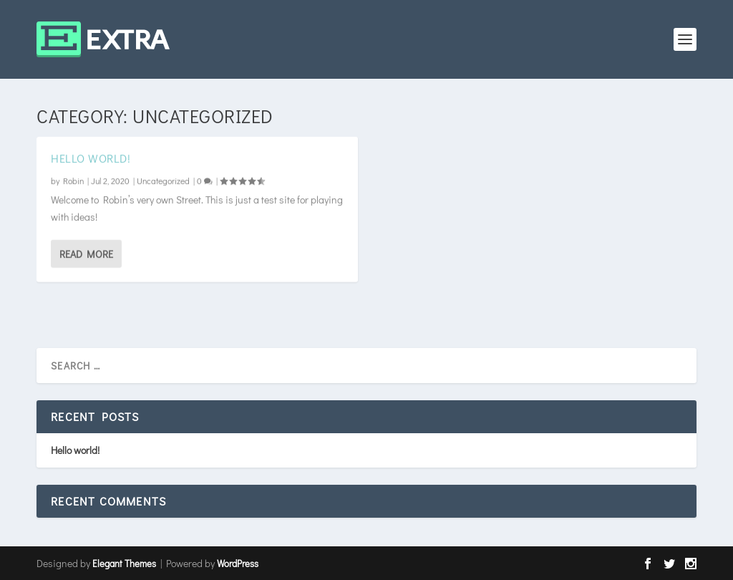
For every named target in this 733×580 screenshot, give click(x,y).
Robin (73, 180)
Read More (86, 254)
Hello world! (90, 157)
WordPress (237, 563)
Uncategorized (163, 180)
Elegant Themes (124, 563)
